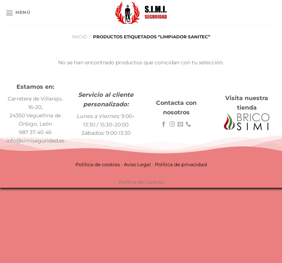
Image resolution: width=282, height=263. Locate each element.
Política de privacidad (181, 164)
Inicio (79, 36)
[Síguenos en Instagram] (172, 124)
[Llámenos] (188, 124)
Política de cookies (97, 164)
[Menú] (17, 12)
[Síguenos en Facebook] (164, 124)
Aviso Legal (137, 164)
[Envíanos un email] (180, 124)
